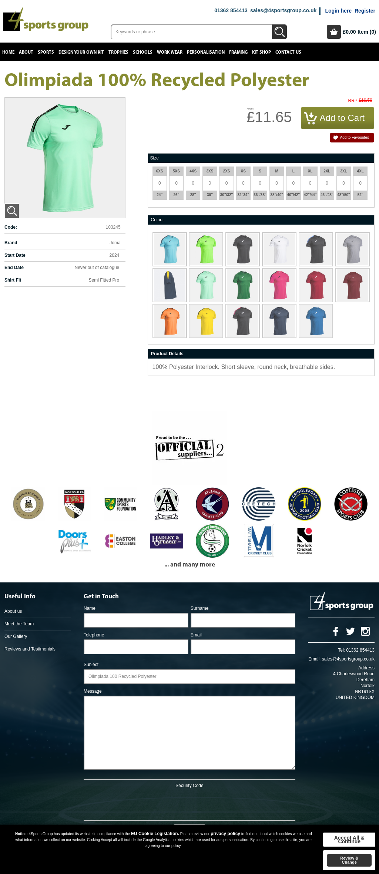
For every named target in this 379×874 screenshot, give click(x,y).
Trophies (118, 52)
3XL (343, 171)
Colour (157, 219)
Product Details (167, 353)
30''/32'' (226, 195)
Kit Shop (261, 52)
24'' (159, 195)
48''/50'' (343, 195)
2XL (326, 171)
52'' (360, 195)
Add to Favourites (354, 137)
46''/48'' (327, 195)
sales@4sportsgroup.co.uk (283, 10)
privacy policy (225, 833)
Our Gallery (15, 636)
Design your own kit (81, 52)
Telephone (94, 635)
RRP (352, 101)
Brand (10, 242)
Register (365, 11)
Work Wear (169, 52)
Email (196, 635)
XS (243, 171)
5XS (176, 171)
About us (13, 611)
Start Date (15, 255)
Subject (91, 664)
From (250, 108)
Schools (142, 52)
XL (310, 171)
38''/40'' (276, 195)
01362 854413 (231, 10)
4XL (360, 171)
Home (8, 52)
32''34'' (243, 195)
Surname (200, 608)
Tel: (341, 650)
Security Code (189, 785)
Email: (314, 659)
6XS (159, 171)
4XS (193, 171)
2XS (226, 171)
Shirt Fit (12, 280)
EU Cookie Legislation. (155, 833)
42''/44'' (310, 195)
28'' (193, 195)
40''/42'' (293, 195)
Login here (338, 11)
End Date (14, 267)
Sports (46, 52)
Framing (238, 52)
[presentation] (189, 803)
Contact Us (288, 52)
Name (89, 608)
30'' (210, 195)
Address (366, 667)
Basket (333, 31)
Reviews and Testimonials (30, 649)
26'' (177, 195)
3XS (209, 171)
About (26, 52)
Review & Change (349, 860)
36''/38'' (260, 195)
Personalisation (206, 52)
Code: (10, 227)
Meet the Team (19, 623)
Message (93, 691)
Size (154, 158)
